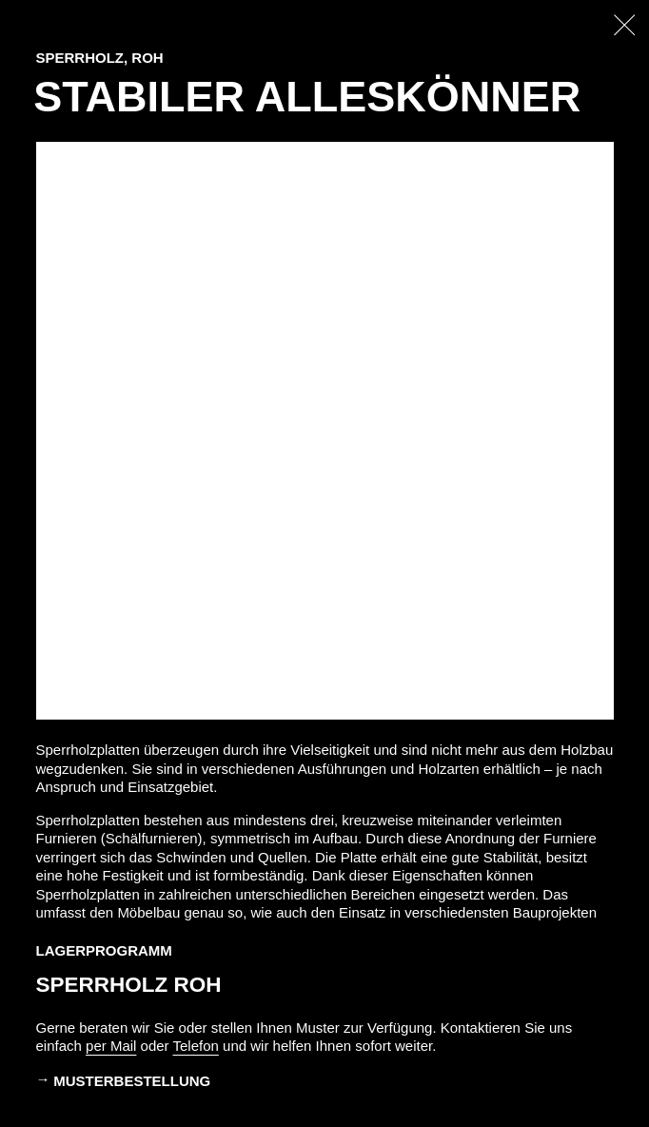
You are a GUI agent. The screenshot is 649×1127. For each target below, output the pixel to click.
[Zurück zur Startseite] (625, 25)
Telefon (196, 1046)
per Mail (111, 1046)
